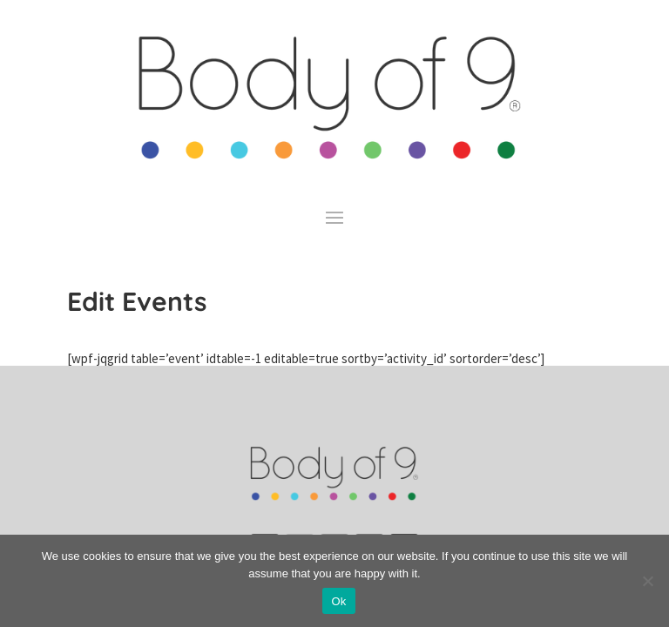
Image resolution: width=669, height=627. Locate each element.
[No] (647, 581)
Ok (338, 601)
